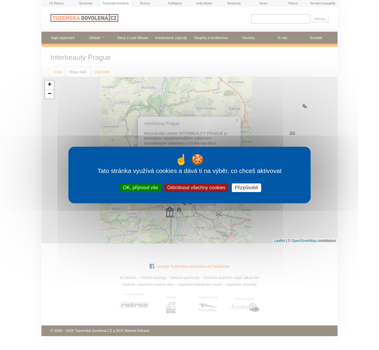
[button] (49, 85)
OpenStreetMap (304, 241)
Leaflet (279, 241)
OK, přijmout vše (140, 187)
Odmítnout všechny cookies (196, 187)
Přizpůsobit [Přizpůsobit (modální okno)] (246, 187)
